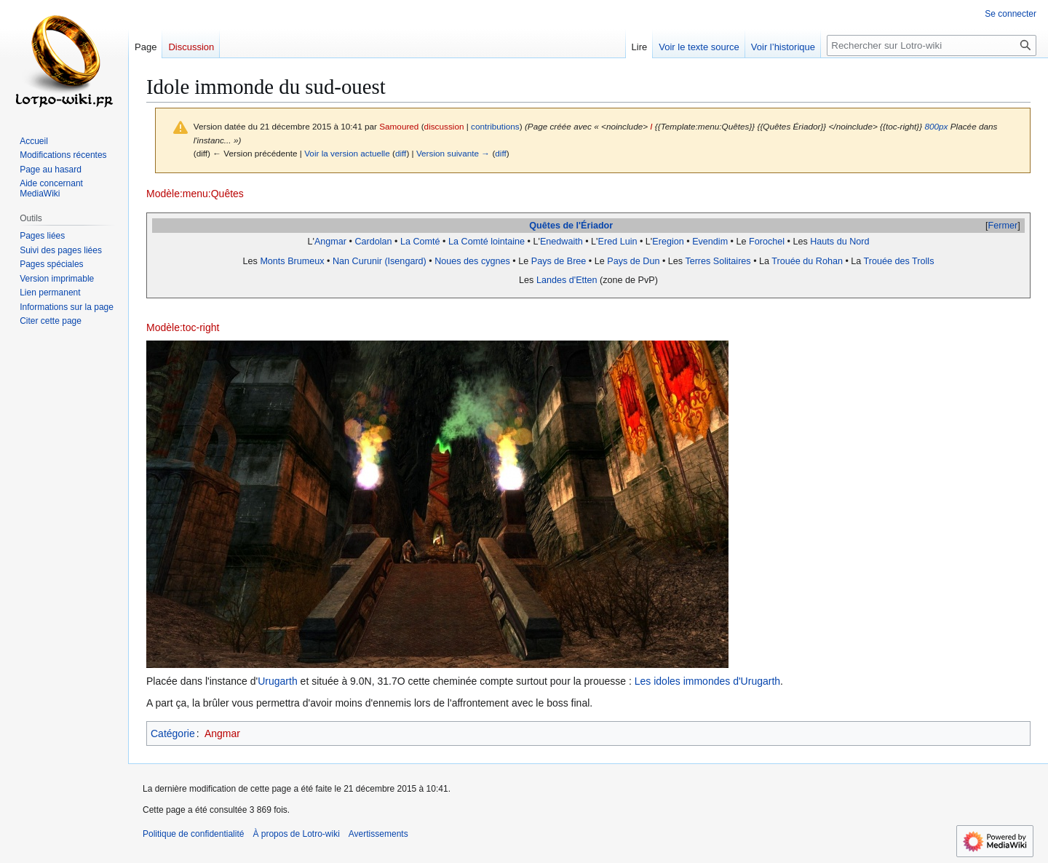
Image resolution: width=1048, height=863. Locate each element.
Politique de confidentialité (193, 834)
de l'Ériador (588, 225)
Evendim (710, 241)
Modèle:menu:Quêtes (195, 193)
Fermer (1003, 225)
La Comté (420, 241)
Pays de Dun (633, 261)
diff (400, 153)
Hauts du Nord (839, 241)
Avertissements (378, 834)
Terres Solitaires (717, 261)
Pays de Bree (559, 261)
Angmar (330, 241)
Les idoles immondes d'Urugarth (707, 681)
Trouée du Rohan (807, 261)
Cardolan (373, 241)
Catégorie (173, 733)
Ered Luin (618, 241)
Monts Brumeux (292, 261)
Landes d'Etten (567, 280)
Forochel (767, 241)
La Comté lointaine (486, 241)
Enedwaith (561, 241)
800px (936, 126)
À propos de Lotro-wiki (296, 834)
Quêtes (544, 225)
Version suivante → (453, 153)
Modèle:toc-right (182, 327)
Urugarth (277, 681)
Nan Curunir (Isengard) (379, 261)
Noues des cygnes (472, 261)
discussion (444, 126)
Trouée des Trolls (899, 261)
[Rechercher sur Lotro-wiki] (931, 45)
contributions (495, 126)
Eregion (667, 241)
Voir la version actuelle (347, 153)
